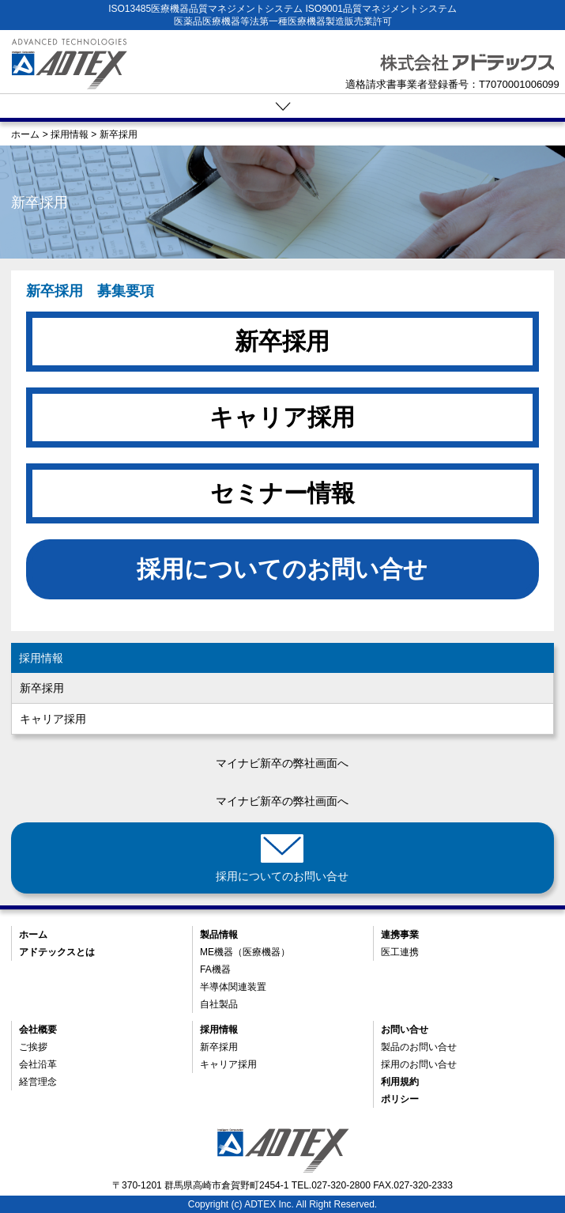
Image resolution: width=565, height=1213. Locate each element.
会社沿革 (38, 1064)
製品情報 (219, 934)
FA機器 (215, 969)
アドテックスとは (57, 952)
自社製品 (219, 1004)
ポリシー (400, 1099)
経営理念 (38, 1081)
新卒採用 (282, 341)
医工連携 (400, 952)
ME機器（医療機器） (245, 952)
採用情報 (41, 658)
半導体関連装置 (233, 986)
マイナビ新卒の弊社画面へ (282, 763)
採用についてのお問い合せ (282, 569)
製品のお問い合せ (419, 1046)
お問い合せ (404, 1029)
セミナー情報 (282, 493)
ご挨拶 (33, 1046)
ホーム (33, 934)
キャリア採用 (282, 417)
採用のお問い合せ (419, 1064)
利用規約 (400, 1081)
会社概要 (38, 1029)
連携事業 (400, 934)
